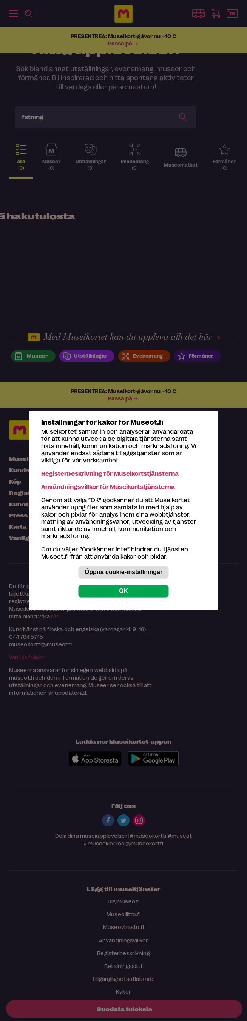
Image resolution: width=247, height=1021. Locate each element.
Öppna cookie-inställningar (123, 572)
